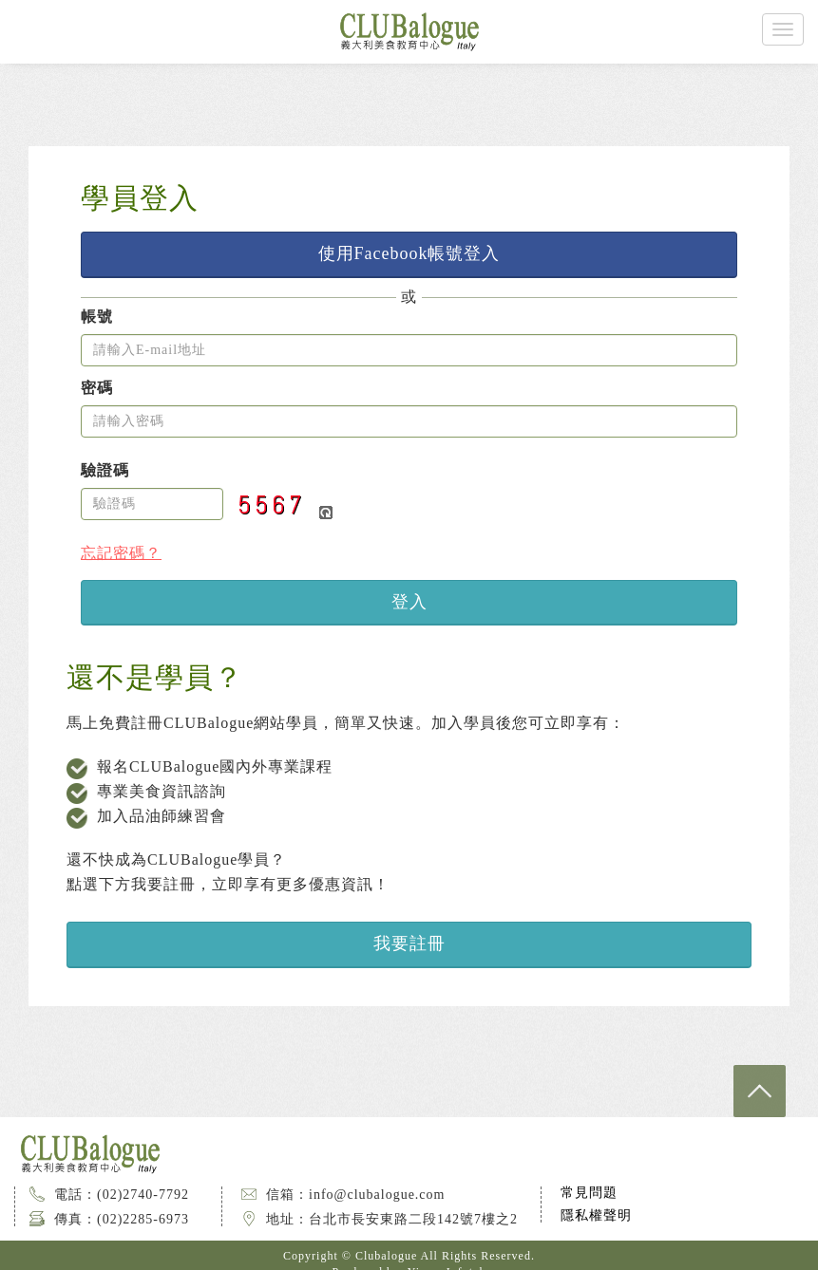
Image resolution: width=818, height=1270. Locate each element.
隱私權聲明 (596, 1215)
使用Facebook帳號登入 (409, 253)
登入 (409, 601)
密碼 (97, 388)
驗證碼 (105, 470)
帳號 (97, 317)
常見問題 (589, 1193)
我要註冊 (409, 943)
